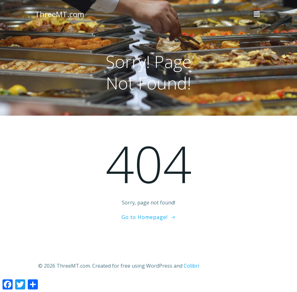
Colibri (191, 265)
